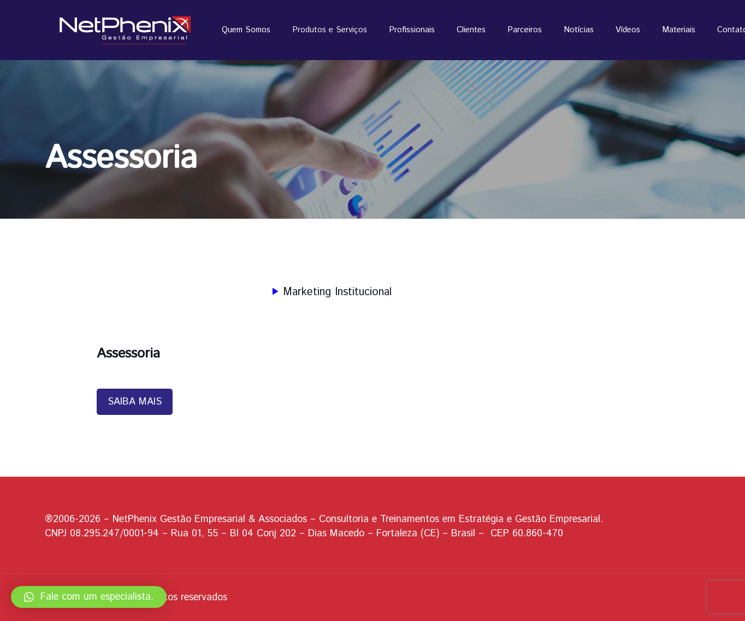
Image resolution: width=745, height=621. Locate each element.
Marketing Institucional (330, 292)
